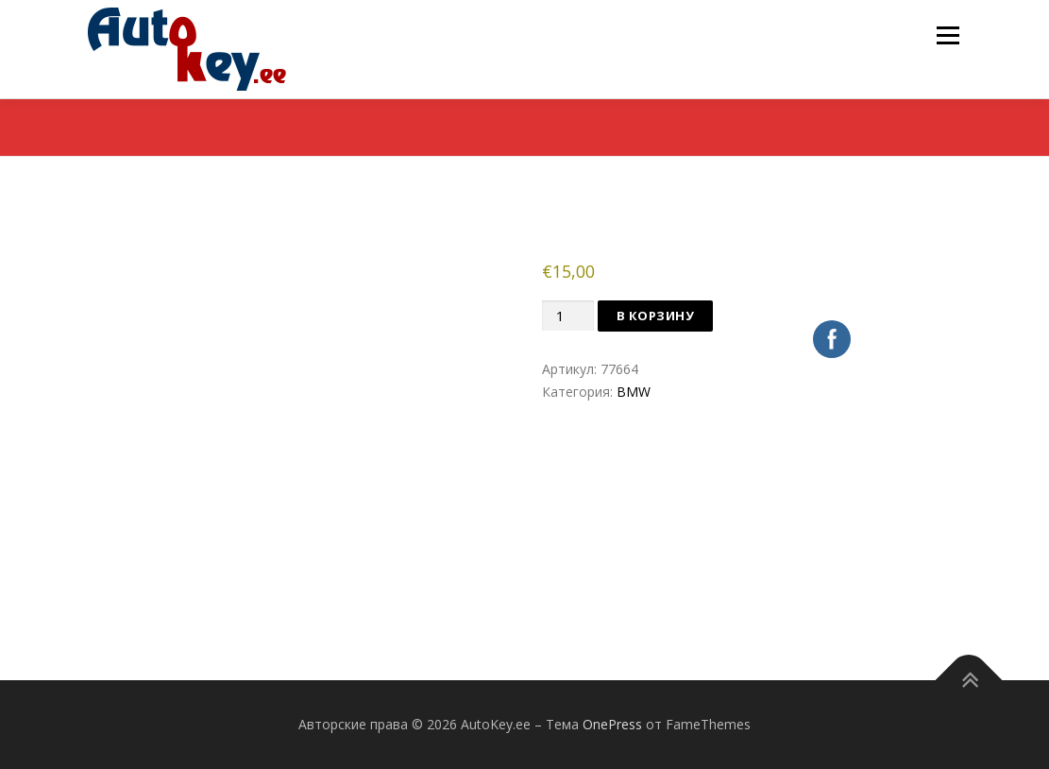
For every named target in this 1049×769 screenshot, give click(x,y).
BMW (634, 392)
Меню (947, 35)
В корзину (656, 315)
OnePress (612, 724)
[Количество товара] (567, 316)
